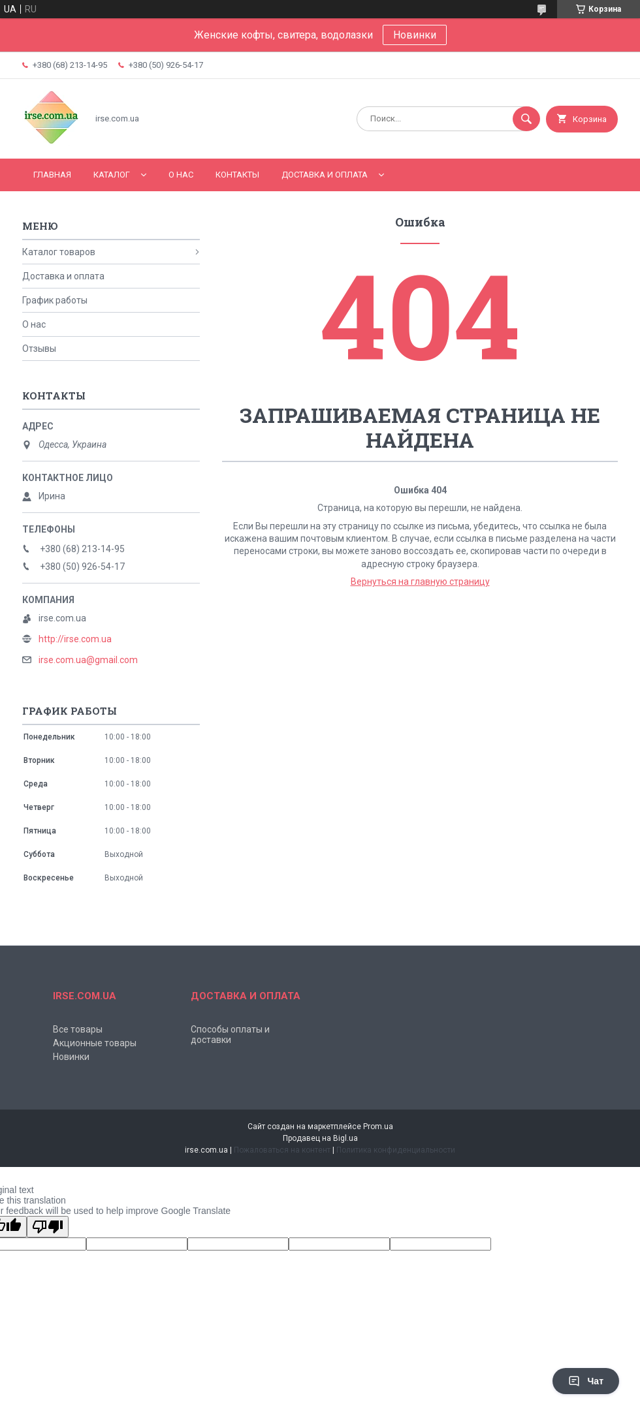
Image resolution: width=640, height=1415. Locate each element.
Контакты (237, 174)
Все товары (78, 1029)
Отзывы (39, 348)
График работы (55, 300)
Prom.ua (378, 1126)
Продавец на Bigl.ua (320, 1138)
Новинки (414, 35)
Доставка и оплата (324, 174)
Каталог (111, 174)
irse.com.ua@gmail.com (88, 660)
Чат (585, 1381)
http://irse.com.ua (75, 639)
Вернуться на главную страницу (420, 581)
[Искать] (526, 118)
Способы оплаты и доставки (230, 1034)
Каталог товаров (58, 252)
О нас (180, 174)
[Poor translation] (48, 1226)
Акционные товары (94, 1043)
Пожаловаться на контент (282, 1150)
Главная (52, 174)
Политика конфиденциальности (395, 1150)
